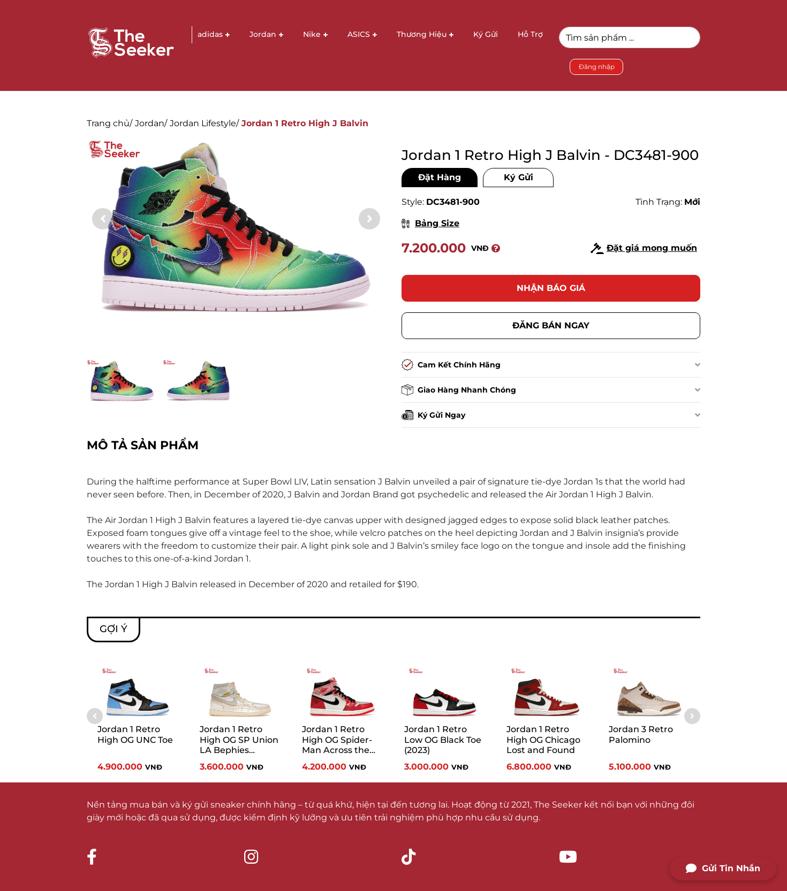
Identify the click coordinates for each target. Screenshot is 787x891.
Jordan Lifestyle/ (204, 123)
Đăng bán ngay (550, 325)
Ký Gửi (518, 177)
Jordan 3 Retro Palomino (641, 734)
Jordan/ (151, 123)
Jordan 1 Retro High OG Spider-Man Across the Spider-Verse (337, 741)
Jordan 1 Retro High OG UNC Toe (135, 734)
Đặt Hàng (439, 177)
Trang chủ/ (109, 123)
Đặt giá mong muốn (644, 248)
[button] (369, 218)
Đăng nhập (597, 67)
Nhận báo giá (551, 288)
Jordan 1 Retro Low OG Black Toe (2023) (442, 739)
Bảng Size (430, 223)
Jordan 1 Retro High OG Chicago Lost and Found (543, 739)
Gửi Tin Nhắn (723, 868)
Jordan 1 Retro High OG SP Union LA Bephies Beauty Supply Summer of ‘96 (239, 741)
